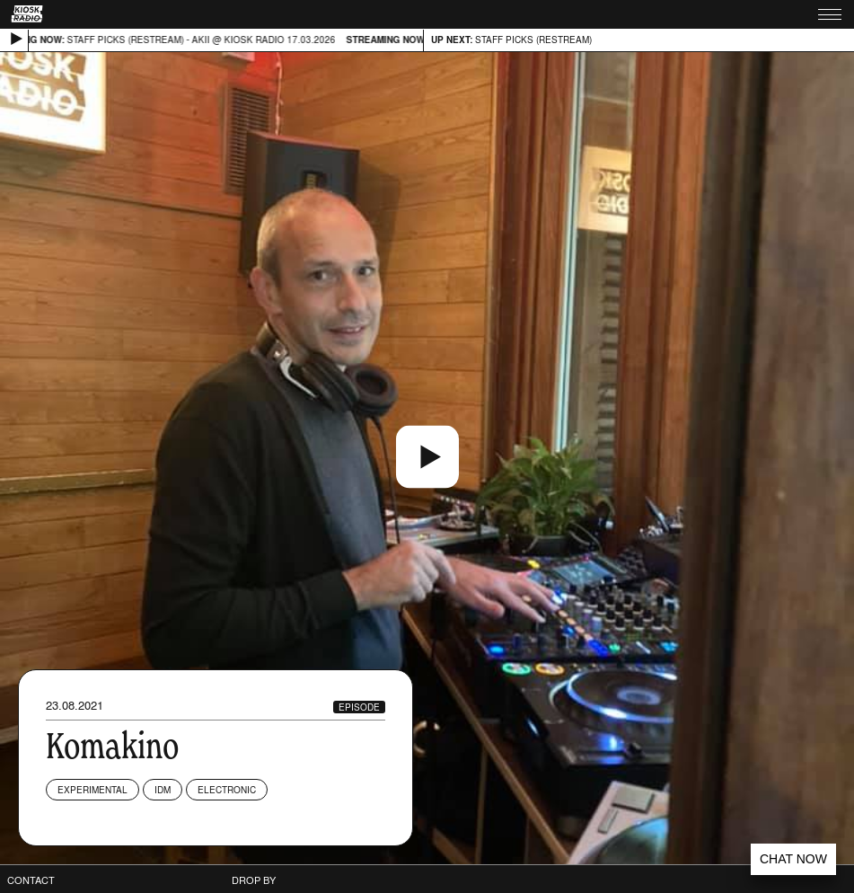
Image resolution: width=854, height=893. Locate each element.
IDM (162, 789)
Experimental (92, 789)
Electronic (227, 789)
